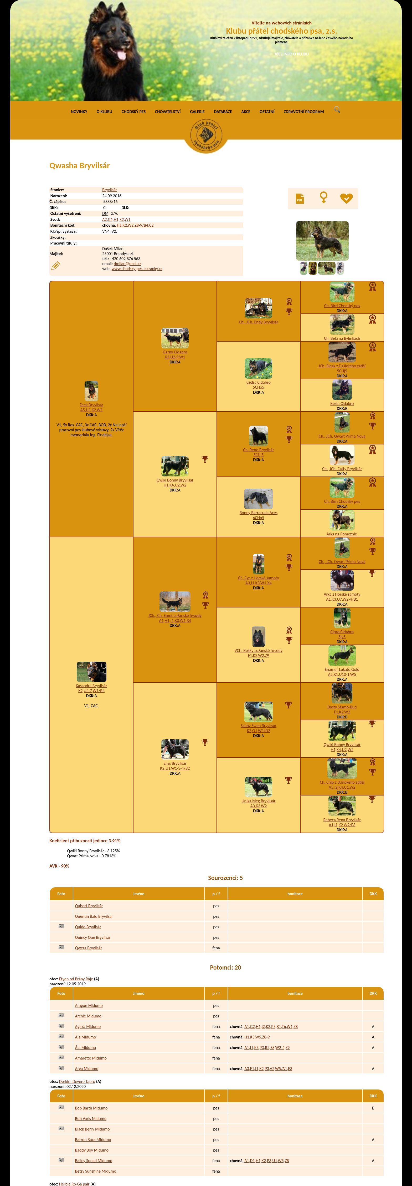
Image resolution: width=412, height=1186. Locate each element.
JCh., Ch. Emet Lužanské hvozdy (175, 519)
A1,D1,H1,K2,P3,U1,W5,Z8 (266, 1064)
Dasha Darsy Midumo (93, 1166)
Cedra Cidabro (258, 285)
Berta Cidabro (342, 307)
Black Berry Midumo (92, 1032)
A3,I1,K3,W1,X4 (258, 486)
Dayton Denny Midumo (95, 1124)
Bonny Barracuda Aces (258, 416)
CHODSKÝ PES (134, 15)
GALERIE (197, 15)
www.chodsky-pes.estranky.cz (137, 172)
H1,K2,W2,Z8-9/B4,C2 (135, 129)
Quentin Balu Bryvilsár (94, 820)
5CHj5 (342, 274)
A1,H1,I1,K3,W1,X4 (175, 524)
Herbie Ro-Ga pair (74, 1088)
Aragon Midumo (89, 909)
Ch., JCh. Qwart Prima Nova (342, 339)
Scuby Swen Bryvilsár (258, 629)
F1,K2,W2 (342, 615)
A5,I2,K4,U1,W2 (342, 690)
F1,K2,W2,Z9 (258, 559)
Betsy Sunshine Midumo (95, 1074)
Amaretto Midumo (91, 961)
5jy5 (342, 540)
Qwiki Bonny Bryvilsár (175, 383)
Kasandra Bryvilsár (91, 589)
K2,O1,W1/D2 (258, 634)
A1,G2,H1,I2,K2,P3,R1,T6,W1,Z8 (271, 930)
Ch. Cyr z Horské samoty (258, 481)
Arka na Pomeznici (342, 437)
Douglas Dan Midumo (93, 1114)
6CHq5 (258, 421)
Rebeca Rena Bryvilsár (342, 723)
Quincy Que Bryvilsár (93, 841)
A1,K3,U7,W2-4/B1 (342, 502)
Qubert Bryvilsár (89, 809)
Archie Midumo (88, 919)
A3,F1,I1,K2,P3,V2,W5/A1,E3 (268, 972)
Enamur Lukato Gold (342, 573)
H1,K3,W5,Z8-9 (257, 940)
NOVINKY (79, 15)
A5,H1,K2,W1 (91, 313)
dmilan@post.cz (127, 167)
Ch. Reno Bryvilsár (258, 353)
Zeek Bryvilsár (91, 308)
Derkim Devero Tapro (77, 985)
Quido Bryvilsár (88, 830)
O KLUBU (104, 15)
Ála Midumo (85, 951)
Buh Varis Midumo (91, 1022)
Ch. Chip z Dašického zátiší (342, 685)
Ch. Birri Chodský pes (342, 209)
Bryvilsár (109, 93)
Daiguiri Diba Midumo (93, 1145)
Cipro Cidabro (342, 535)
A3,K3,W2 (258, 709)
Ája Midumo (85, 940)
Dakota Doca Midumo (93, 1156)
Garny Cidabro (175, 256)
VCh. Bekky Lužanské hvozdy (259, 554)
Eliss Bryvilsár (174, 667)
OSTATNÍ (267, 15)
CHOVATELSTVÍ (168, 15)
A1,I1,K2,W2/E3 (342, 728)
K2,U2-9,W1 (175, 261)
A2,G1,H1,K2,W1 (116, 123)
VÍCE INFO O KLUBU (292, 54)
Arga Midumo (87, 972)
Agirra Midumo (88, 930)
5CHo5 (258, 290)
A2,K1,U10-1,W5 (342, 578)
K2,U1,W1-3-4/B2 (175, 672)
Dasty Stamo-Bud (342, 610)
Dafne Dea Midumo (92, 1135)
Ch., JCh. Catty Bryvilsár (342, 372)
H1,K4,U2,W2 (175, 388)
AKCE (245, 15)
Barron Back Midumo (93, 1043)
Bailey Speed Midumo (93, 1064)
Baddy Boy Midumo (92, 1053)
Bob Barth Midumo (91, 1011)
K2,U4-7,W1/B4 (91, 594)
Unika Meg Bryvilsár (258, 704)
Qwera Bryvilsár (88, 851)
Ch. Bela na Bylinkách (342, 242)
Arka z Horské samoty (342, 497)
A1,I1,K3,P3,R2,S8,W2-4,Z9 (267, 951)
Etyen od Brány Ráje (76, 882)
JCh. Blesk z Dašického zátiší (341, 269)
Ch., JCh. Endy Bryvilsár (258, 225)
